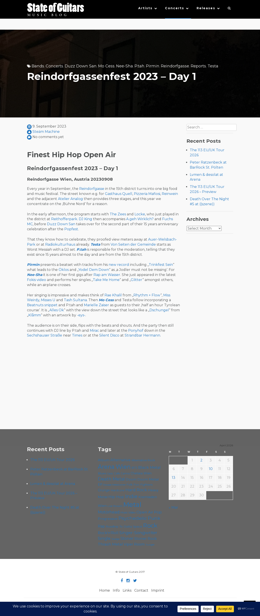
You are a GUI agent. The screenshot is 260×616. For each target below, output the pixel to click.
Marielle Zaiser (96, 305)
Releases (206, 8)
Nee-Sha (124, 66)
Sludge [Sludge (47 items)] (115, 538)
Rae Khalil (113, 295)
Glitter (136, 280)
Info (116, 590)
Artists (145, 8)
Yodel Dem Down (93, 270)
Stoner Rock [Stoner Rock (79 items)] (145, 538)
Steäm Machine (46, 132)
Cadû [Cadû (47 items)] (110, 473)
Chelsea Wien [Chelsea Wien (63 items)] (141, 473)
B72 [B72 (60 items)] (134, 467)
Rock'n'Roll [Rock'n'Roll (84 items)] (108, 532)
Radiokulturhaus (60, 244)
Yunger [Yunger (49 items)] (150, 544)
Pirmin (152, 66)
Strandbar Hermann (142, 335)
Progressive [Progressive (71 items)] (108, 519)
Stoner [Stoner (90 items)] (126, 538)
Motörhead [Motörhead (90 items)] (109, 512)
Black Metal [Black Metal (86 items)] (149, 467)
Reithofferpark (64, 219)
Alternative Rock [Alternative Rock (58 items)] (143, 460)
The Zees (118, 214)
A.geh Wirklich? (140, 219)
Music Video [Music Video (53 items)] (128, 512)
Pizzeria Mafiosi (147, 194)
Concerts (174, 8)
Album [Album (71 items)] (103, 460)
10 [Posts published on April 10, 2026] (211, 469)
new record (119, 265)
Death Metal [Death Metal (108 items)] (111, 479)
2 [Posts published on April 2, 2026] (201, 460)
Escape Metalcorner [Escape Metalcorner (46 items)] (114, 484)
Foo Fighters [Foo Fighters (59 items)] (142, 484)
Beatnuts (35, 305)
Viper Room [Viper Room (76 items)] (134, 544)
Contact (141, 590)
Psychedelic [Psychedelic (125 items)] (132, 518)
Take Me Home (106, 280)
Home (104, 590)
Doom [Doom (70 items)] (131, 479)
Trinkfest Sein (161, 265)
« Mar (173, 507)
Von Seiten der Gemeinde (133, 244)
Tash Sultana (75, 300)
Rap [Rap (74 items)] (101, 526)
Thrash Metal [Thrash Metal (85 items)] (110, 544)
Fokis (31, 280)
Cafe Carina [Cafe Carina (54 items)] (122, 473)
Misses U (48, 300)
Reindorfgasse (175, 66)
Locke (139, 214)
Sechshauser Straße (44, 335)
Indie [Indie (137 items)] (131, 496)
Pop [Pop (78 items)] (158, 512)
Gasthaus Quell (118, 194)
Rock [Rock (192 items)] (150, 525)
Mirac (94, 330)
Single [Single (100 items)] (104, 538)
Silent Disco (109, 335)
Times (77, 335)
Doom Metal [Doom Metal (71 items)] (148, 479)
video (41, 280)
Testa (213, 66)
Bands (38, 66)
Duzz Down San (81, 66)
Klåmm (34, 315)
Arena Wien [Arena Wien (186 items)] (114, 466)
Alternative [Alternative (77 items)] (120, 460)
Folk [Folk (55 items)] (130, 484)
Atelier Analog (70, 199)
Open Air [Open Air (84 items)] (144, 512)
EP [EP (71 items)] (100, 484)
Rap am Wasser (106, 275)
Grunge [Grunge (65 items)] (104, 490)
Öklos (64, 270)
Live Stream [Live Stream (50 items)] (115, 506)
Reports (198, 66)
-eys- (81, 315)
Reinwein (170, 194)
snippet (50, 305)
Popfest (71, 229)
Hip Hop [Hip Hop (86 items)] (116, 496)
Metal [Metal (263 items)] (132, 504)
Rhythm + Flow (146, 295)
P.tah (139, 66)
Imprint (157, 590)
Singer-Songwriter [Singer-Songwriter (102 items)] (138, 532)
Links (127, 590)
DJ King (85, 219)
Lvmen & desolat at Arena (52, 484)
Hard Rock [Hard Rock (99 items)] (136, 489)
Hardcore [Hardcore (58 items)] (118, 490)
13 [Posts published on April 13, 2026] (173, 478)
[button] (229, 9)
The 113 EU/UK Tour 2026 (52, 460)
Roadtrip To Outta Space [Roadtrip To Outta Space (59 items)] (124, 526)
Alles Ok (56, 310)
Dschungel (159, 310)
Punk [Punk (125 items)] (154, 518)
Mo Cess (106, 66)
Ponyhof (135, 330)
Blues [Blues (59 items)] (102, 473)
